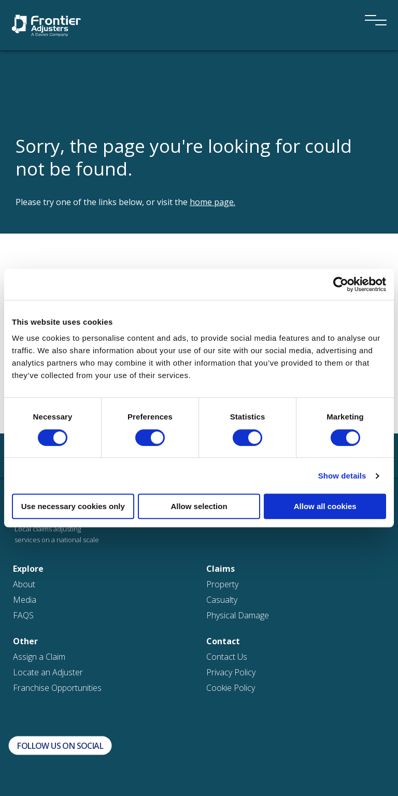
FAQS (23, 615)
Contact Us (226, 656)
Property (222, 584)
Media (24, 599)
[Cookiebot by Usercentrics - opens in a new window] (340, 284)
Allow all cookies (325, 506)
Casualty (221, 599)
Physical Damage (237, 615)
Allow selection (198, 506)
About (24, 584)
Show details (342, 475)
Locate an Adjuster (48, 672)
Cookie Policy (230, 687)
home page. (212, 202)
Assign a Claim (39, 656)
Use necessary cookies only (73, 506)
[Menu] (372, 6)
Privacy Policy (230, 672)
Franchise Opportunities (57, 687)
